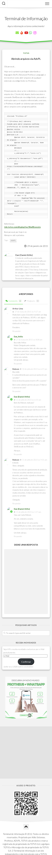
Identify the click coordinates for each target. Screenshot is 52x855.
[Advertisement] (26, 725)
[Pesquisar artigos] (3, 3)
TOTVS (26, 53)
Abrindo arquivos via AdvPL (26, 58)
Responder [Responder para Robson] (16, 391)
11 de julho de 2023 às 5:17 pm (28, 512)
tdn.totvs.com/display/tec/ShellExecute (22, 227)
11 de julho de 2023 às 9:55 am (34, 460)
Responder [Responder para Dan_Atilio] (18, 363)
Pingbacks (31, 301)
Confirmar (26, 661)
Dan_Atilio (18, 336)
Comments (13, 301)
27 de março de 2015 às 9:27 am (28, 312)
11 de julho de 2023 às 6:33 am (28, 400)
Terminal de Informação (26, 18)
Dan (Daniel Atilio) (22, 397)
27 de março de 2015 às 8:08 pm (29, 340)
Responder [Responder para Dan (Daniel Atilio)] (18, 454)
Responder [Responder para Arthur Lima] (16, 331)
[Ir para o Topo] (26, 788)
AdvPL (13, 240)
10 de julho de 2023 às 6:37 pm (34, 369)
